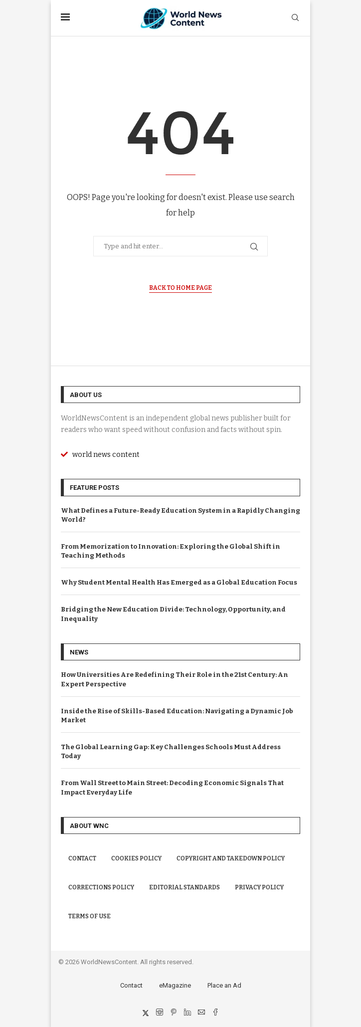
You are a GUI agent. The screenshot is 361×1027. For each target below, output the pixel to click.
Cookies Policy (136, 858)
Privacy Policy (259, 887)
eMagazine (175, 985)
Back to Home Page (180, 287)
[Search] (295, 18)
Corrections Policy (101, 887)
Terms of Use (89, 916)
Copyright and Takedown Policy (231, 858)
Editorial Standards (184, 887)
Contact (82, 858)
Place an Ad (224, 985)
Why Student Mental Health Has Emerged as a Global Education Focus (179, 582)
